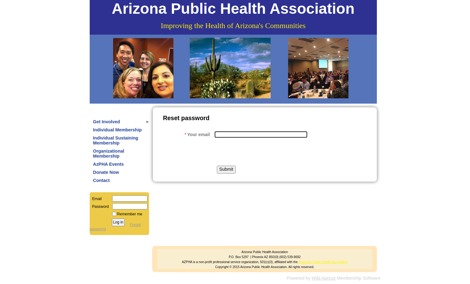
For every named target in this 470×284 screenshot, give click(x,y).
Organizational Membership (108, 154)
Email (96, 199)
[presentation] (262, 152)
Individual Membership (117, 129)
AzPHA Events (108, 164)
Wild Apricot (324, 278)
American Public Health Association (323, 262)
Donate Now (106, 172)
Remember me (129, 214)
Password (99, 206)
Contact (101, 180)
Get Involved (106, 121)
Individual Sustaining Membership (115, 140)
